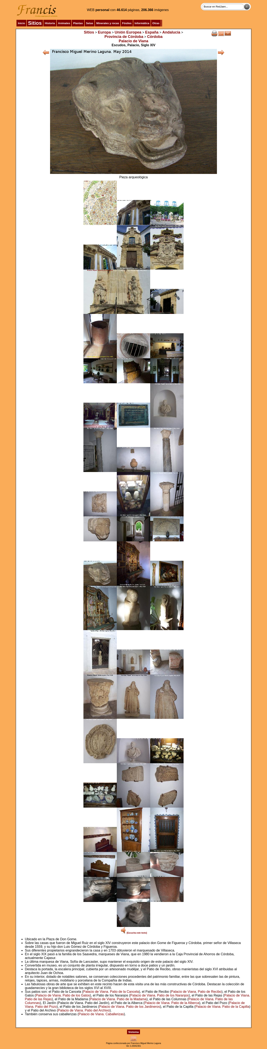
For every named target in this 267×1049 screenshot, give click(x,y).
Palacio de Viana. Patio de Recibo (196, 991)
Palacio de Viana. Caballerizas (101, 1014)
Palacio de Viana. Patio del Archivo (84, 1010)
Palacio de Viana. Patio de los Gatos (63, 995)
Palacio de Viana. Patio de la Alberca (172, 1003)
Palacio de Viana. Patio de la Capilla (222, 1006)
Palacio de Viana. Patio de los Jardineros (129, 1006)
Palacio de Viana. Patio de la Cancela (111, 991)
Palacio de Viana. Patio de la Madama (118, 999)
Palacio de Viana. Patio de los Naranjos (159, 995)
